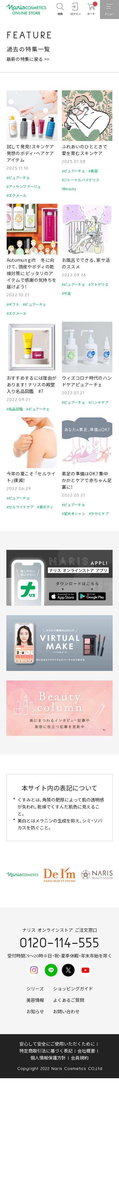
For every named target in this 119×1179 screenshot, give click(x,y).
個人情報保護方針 (48, 1058)
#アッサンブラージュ (24, 186)
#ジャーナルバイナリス (81, 179)
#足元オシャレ (73, 513)
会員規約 (80, 1058)
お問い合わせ (66, 1012)
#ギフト (13, 304)
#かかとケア (99, 513)
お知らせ (35, 1012)
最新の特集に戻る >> (28, 59)
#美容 (93, 170)
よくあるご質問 (68, 1000)
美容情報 (35, 1000)
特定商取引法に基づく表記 (46, 1051)
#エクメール (17, 195)
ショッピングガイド (73, 989)
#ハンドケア (99, 402)
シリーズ (35, 989)
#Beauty (69, 188)
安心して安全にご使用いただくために (57, 1044)
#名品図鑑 (15, 408)
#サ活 (66, 293)
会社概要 (86, 1051)
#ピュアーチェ (18, 177)
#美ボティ (45, 506)
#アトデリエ (99, 284)
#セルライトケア (20, 506)
